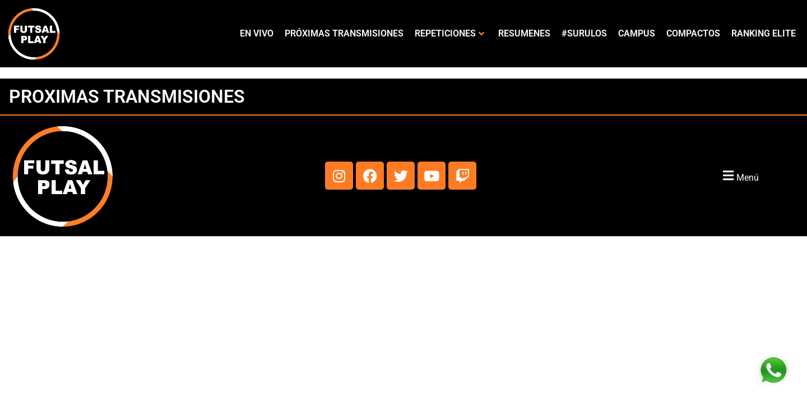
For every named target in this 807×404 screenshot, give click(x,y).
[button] (739, 176)
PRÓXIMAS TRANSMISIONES (344, 33)
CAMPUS (636, 33)
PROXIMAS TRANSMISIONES (127, 96)
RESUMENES (524, 33)
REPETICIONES (449, 33)
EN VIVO (256, 33)
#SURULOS (584, 33)
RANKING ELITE (763, 33)
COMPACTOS (693, 33)
